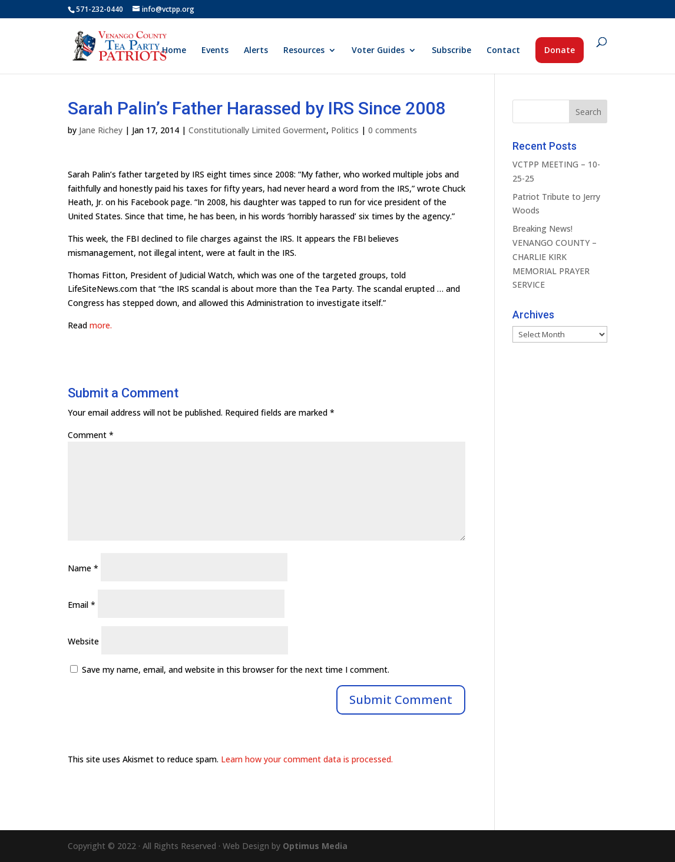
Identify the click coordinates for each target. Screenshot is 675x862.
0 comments (392, 130)
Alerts (256, 50)
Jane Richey (101, 130)
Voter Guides (378, 50)
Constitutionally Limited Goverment (257, 130)
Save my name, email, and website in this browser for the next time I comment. (235, 669)
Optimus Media (315, 845)
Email (81, 604)
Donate (559, 49)
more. (101, 325)
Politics (345, 130)
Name (83, 568)
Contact (503, 50)
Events (215, 50)
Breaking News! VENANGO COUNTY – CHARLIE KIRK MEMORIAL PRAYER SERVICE (554, 256)
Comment (91, 434)
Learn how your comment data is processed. (307, 759)
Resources (304, 50)
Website (83, 641)
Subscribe (451, 50)
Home (174, 50)
